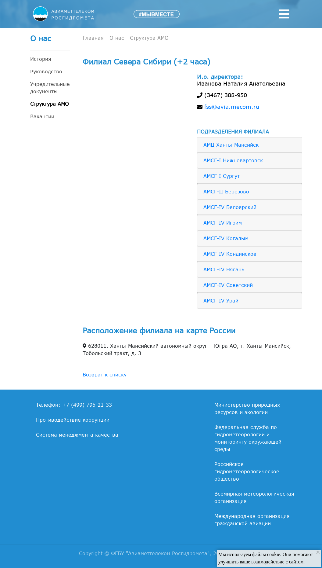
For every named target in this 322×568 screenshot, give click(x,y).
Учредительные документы (50, 87)
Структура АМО (49, 104)
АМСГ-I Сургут (221, 176)
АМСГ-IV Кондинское (229, 254)
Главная (93, 38)
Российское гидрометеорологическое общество (246, 471)
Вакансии (42, 116)
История (40, 59)
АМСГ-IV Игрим (222, 222)
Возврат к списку (105, 374)
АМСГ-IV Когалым (226, 238)
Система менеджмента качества (77, 435)
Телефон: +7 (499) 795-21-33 (74, 405)
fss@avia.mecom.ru (231, 106)
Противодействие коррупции (72, 420)
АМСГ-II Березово (226, 191)
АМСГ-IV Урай (220, 300)
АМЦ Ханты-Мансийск (231, 145)
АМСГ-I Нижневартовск (233, 160)
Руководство (46, 71)
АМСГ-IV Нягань (223, 269)
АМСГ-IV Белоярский (229, 207)
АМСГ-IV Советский (228, 285)
